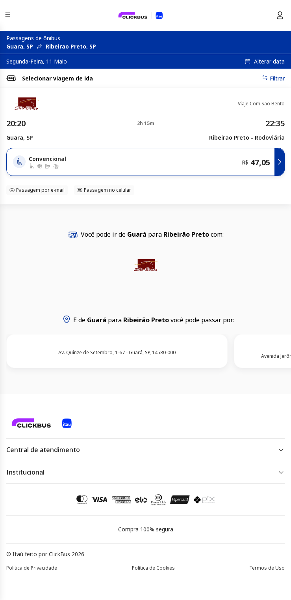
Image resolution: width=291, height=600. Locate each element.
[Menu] (8, 15)
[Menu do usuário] (280, 15)
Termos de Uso (267, 567)
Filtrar (273, 78)
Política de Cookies (153, 567)
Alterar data (269, 61)
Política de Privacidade (31, 567)
